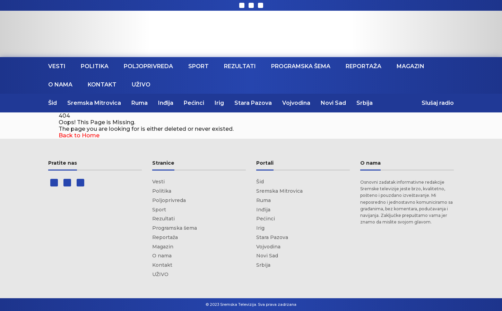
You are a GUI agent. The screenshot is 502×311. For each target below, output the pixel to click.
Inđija (165, 103)
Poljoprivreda (148, 66)
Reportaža (363, 66)
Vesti (57, 66)
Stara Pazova (253, 103)
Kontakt (102, 84)
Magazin (410, 66)
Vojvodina (296, 103)
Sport (198, 66)
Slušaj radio (438, 103)
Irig (219, 103)
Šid (52, 103)
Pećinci (194, 103)
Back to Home (79, 135)
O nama (60, 84)
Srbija (364, 103)
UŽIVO (141, 84)
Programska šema (300, 66)
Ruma (139, 103)
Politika (95, 66)
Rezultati (240, 66)
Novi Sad (333, 103)
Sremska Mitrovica (94, 103)
